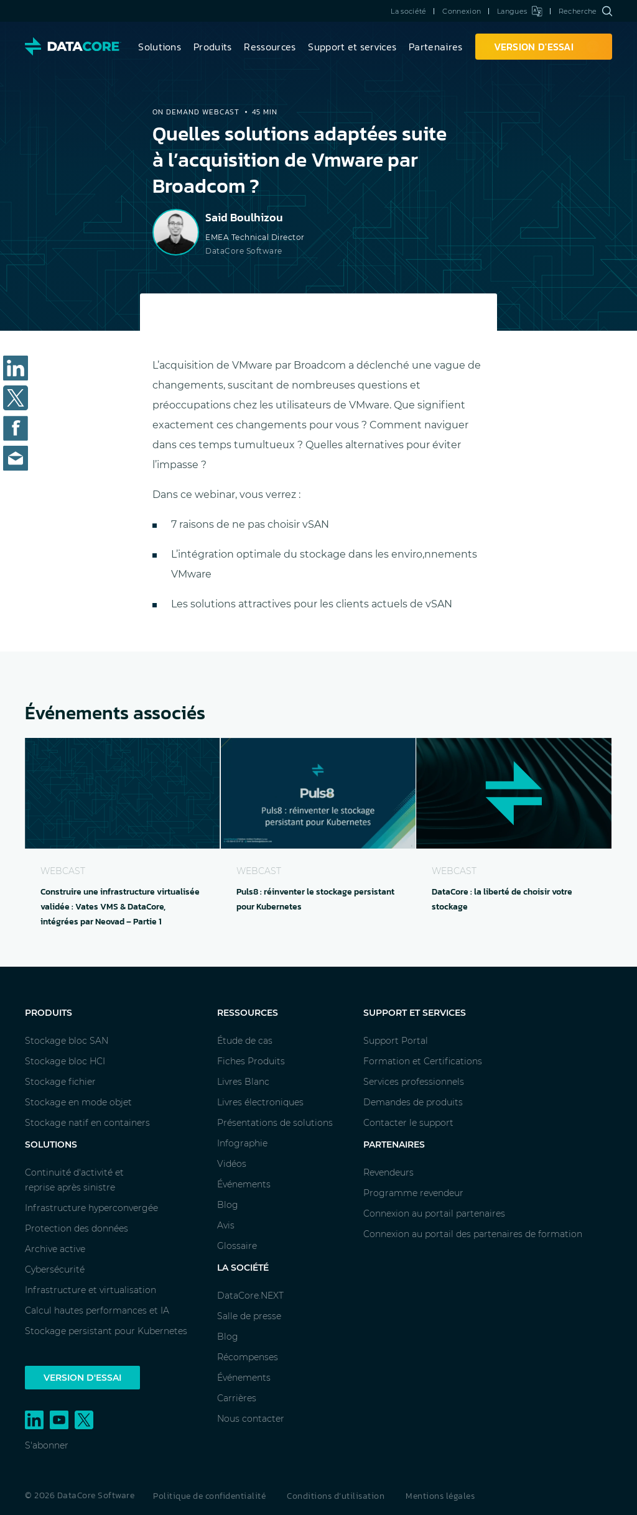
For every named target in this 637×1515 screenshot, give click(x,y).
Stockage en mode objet (78, 1102)
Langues (519, 11)
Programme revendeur (413, 1193)
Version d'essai (82, 1377)
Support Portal (395, 1040)
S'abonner (46, 1445)
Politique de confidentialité (209, 1496)
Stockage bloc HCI (65, 1061)
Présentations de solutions (275, 1122)
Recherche (585, 11)
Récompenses (247, 1357)
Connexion (461, 11)
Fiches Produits (251, 1061)
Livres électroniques (260, 1102)
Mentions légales (440, 1496)
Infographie (242, 1143)
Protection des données (76, 1228)
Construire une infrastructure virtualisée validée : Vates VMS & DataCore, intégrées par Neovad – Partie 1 (120, 906)
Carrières (236, 1398)
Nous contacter (250, 1418)
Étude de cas (244, 1040)
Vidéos (231, 1163)
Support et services (352, 46)
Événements (244, 1184)
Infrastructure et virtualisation (90, 1290)
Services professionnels (413, 1081)
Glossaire (237, 1245)
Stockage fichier (60, 1081)
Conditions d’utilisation (335, 1496)
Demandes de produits (413, 1102)
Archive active (55, 1249)
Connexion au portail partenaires (434, 1213)
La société (408, 11)
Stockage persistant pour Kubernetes (106, 1331)
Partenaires (435, 46)
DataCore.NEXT (250, 1295)
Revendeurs (388, 1172)
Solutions (159, 46)
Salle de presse (249, 1316)
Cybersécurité (55, 1269)
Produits (212, 46)
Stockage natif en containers (87, 1122)
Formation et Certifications (422, 1061)
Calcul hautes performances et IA (97, 1310)
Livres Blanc (243, 1081)
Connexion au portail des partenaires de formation (472, 1234)
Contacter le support (408, 1122)
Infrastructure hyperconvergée (91, 1207)
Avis (226, 1225)
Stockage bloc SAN (66, 1040)
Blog (227, 1204)
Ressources (269, 46)
